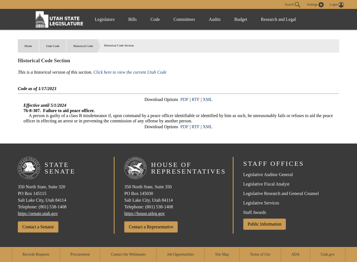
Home (28, 46)
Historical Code (83, 46)
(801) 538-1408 (52, 206)
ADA (295, 254)
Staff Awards (254, 212)
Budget (241, 19)
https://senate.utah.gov (38, 213)
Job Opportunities (180, 254)
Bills (133, 19)
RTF (195, 99)
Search (292, 5)
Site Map (222, 254)
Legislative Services (261, 203)
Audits (216, 19)
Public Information (264, 224)
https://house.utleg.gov (144, 213)
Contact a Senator (38, 226)
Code (155, 19)
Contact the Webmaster (128, 254)
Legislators (105, 19)
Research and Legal (279, 19)
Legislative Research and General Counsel (281, 193)
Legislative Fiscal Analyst (266, 184)
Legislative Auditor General (268, 174)
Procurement (80, 254)
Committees (185, 19)
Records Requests (35, 254)
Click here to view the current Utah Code (130, 72)
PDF (184, 99)
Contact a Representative (151, 226)
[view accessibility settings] (316, 5)
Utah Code (53, 46)
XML (208, 99)
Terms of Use (260, 254)
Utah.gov (327, 254)
